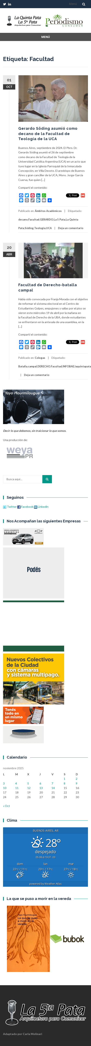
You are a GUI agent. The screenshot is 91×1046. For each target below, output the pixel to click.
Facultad (33, 219)
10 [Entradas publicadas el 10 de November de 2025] (4, 788)
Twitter (10, 506)
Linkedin (41, 506)
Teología (39, 228)
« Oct (6, 806)
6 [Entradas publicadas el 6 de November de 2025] (40, 783)
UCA (49, 228)
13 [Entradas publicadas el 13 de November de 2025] (41, 788)
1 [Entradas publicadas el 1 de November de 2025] (64, 778)
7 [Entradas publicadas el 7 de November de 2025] (52, 783)
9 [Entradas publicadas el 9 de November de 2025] (76, 783)
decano (23, 219)
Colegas (40, 357)
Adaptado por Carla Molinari (22, 1034)
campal (32, 366)
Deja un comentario (70, 228)
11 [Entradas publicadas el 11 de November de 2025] (17, 788)
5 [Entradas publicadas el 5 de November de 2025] (28, 783)
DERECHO (43, 366)
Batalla (22, 366)
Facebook (25, 506)
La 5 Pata (59, 219)
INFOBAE (68, 366)
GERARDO (46, 219)
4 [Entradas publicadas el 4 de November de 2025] (16, 783)
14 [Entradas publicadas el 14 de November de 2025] (53, 788)
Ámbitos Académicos (48, 211)
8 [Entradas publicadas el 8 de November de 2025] (64, 783)
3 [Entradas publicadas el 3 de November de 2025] (4, 783)
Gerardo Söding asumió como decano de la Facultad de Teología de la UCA (48, 133)
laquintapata (83, 366)
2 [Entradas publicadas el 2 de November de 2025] (76, 778)
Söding (29, 228)
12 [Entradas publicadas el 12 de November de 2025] (29, 788)
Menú (73, 4)
